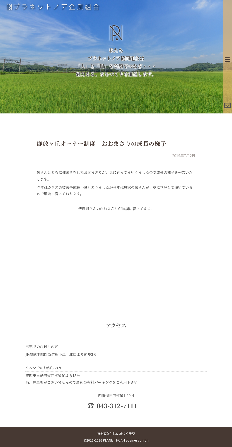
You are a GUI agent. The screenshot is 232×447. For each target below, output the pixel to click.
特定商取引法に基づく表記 (116, 433)
